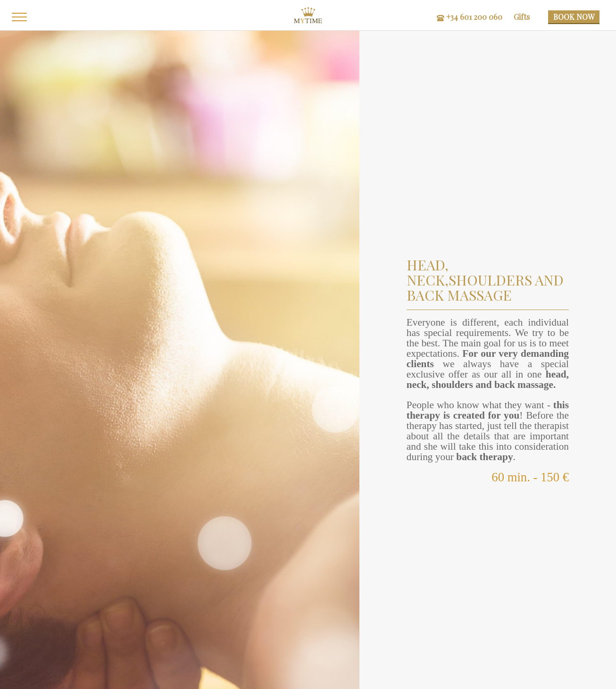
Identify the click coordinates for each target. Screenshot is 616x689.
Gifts (524, 17)
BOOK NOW (573, 17)
